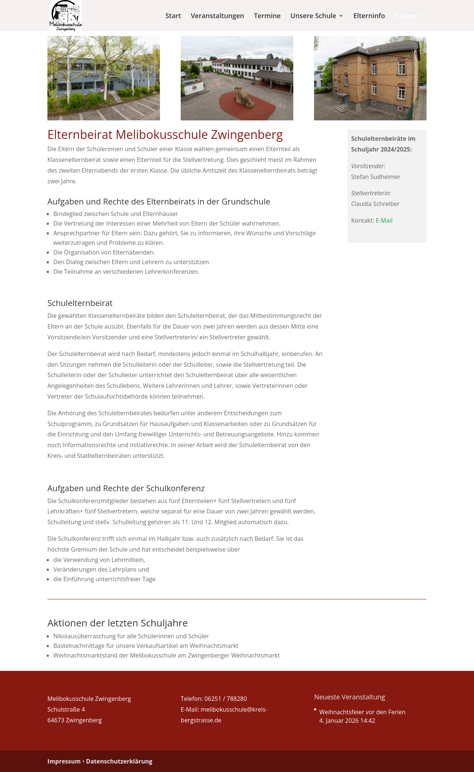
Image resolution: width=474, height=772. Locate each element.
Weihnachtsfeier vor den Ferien (362, 712)
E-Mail (384, 220)
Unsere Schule (313, 16)
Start (173, 16)
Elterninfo (369, 16)
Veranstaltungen (217, 16)
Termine (267, 16)
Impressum (64, 761)
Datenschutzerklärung (119, 761)
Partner (407, 16)
